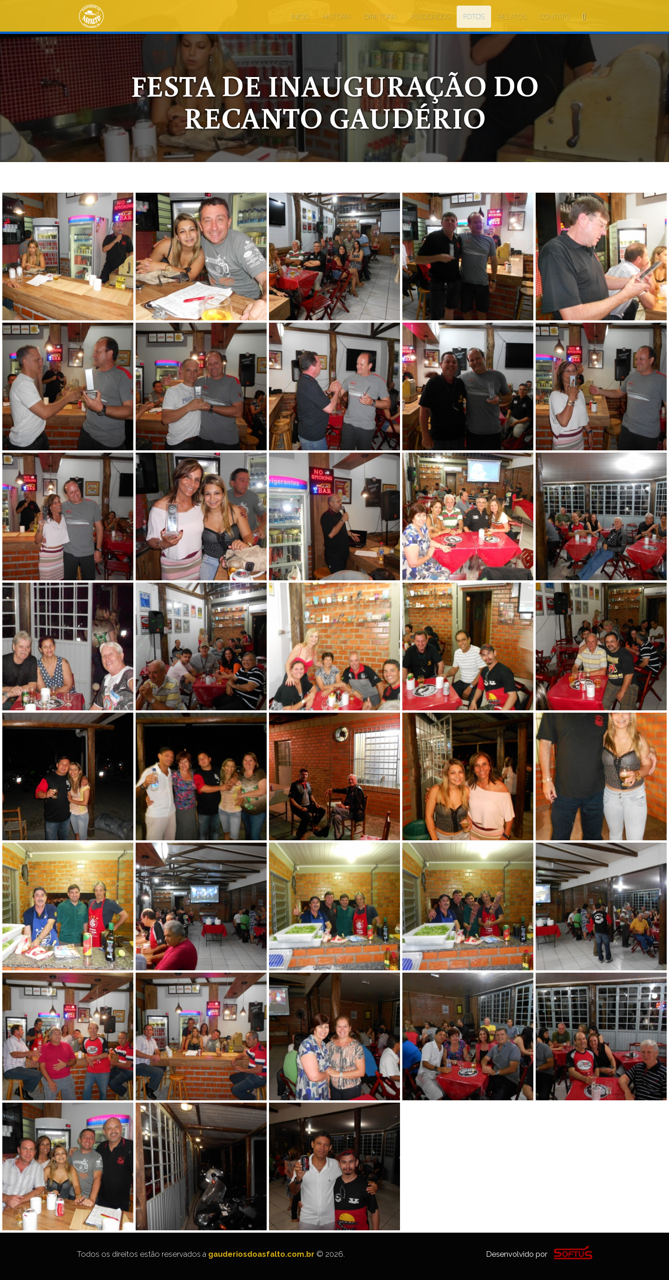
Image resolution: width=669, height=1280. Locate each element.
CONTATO (554, 16)
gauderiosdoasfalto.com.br (261, 1254)
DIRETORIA (380, 16)
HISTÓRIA (336, 16)
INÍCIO (300, 16)
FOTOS (474, 16)
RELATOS (512, 16)
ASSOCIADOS (430, 16)
